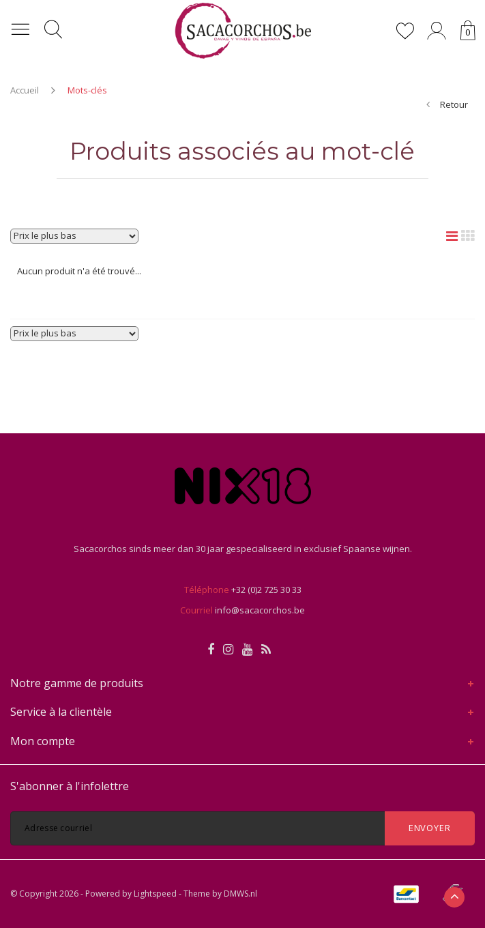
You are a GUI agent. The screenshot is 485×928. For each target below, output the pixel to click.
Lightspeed (155, 893)
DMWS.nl (240, 893)
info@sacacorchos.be (260, 610)
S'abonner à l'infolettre (69, 786)
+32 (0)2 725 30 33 (266, 589)
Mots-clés (87, 90)
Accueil (24, 90)
